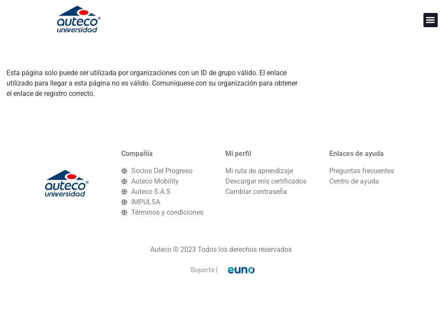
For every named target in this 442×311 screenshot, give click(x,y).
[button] (430, 20)
